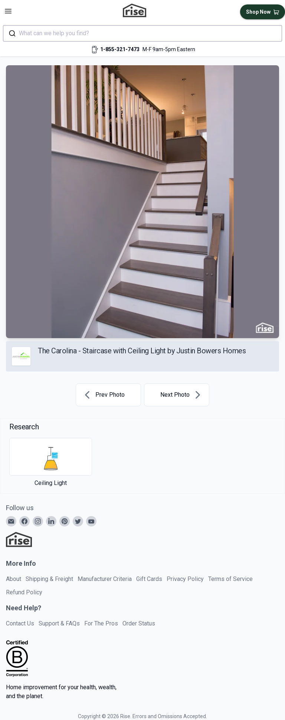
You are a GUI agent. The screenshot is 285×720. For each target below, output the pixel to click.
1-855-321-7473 (120, 49)
